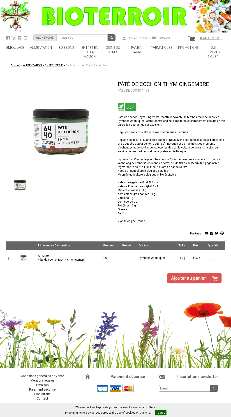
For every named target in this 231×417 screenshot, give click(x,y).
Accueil (15, 65)
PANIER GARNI (136, 50)
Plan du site (42, 394)
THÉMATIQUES (161, 47)
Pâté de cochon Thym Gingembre (86, 65)
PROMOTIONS (188, 47)
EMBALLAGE (15, 47)
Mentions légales (42, 380)
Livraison (42, 385)
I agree (161, 412)
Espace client (139, 38)
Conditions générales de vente (42, 376)
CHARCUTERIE (54, 65)
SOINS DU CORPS (113, 50)
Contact (164, 38)
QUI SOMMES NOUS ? (213, 52)
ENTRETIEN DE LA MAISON (89, 52)
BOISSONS (66, 47)
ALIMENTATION (41, 47)
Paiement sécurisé (42, 389)
